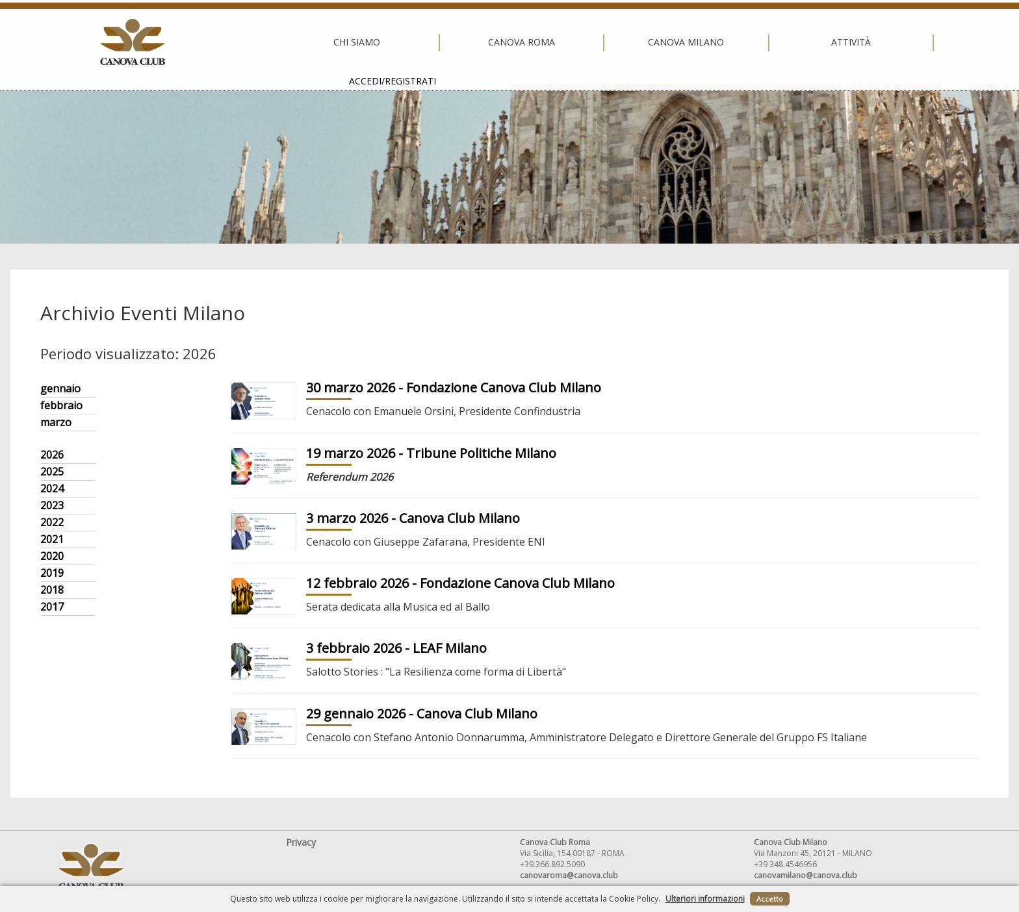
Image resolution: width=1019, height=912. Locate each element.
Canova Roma (342, 42)
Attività (671, 42)
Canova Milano (506, 42)
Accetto (769, 899)
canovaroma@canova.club (569, 875)
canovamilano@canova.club (805, 875)
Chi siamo (176, 42)
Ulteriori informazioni (705, 898)
